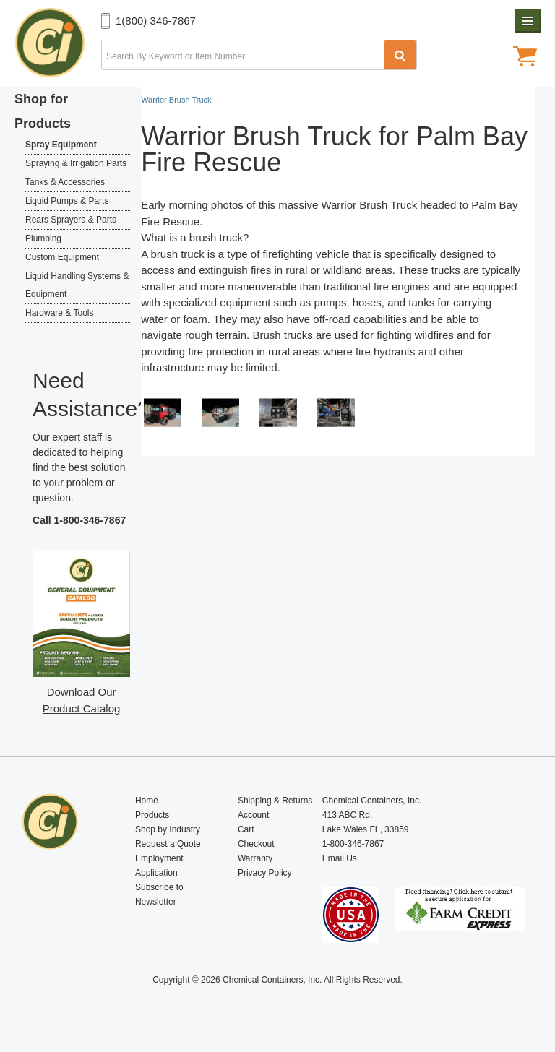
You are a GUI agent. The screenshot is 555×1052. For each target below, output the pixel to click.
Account (253, 815)
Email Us (339, 858)
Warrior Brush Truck (374, 205)
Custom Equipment (62, 257)
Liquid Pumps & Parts (66, 201)
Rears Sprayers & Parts (70, 220)
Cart (246, 829)
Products (152, 815)
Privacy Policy (265, 873)
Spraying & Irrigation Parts (75, 163)
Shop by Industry (167, 829)
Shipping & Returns (275, 801)
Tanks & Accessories (65, 182)
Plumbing (43, 238)
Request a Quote (168, 844)
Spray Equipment (61, 144)
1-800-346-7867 (90, 520)
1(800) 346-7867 (156, 20)
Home (146, 801)
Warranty (255, 858)
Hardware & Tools (59, 313)
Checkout (256, 844)
